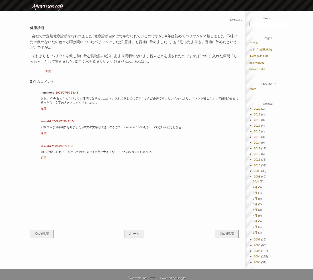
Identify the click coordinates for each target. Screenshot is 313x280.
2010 (257, 165)
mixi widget (257, 62)
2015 (257, 137)
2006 (257, 245)
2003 (257, 262)
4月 (255, 215)
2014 (257, 142)
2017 (257, 125)
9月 (255, 187)
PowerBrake (257, 69)
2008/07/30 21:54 (63, 121)
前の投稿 (227, 234)
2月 (255, 226)
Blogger (181, 278)
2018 (257, 120)
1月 (255, 232)
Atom (253, 89)
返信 (44, 108)
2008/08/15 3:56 (62, 146)
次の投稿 (42, 234)
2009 (257, 171)
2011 (257, 159)
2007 (257, 239)
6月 (255, 204)
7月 (255, 198)
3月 (255, 221)
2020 (257, 108)
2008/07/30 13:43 (66, 92)
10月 (256, 181)
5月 (255, 209)
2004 (257, 256)
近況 (48, 71)
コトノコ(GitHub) (261, 49)
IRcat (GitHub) (259, 56)
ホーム (134, 234)
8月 (255, 192)
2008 (257, 176)
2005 (257, 251)
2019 (257, 114)
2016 (257, 131)
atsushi (46, 121)
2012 (257, 154)
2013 (257, 148)
